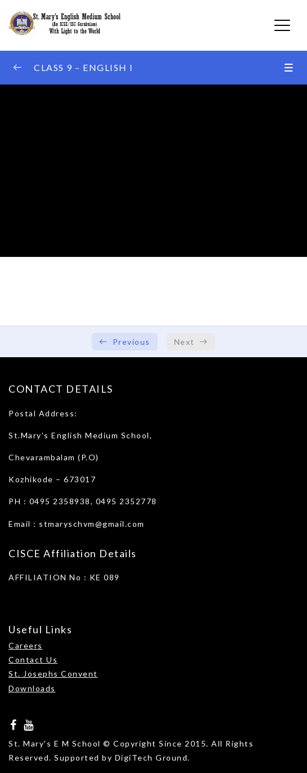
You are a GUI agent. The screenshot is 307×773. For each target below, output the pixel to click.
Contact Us (32, 659)
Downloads (32, 688)
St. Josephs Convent (53, 673)
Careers (25, 645)
